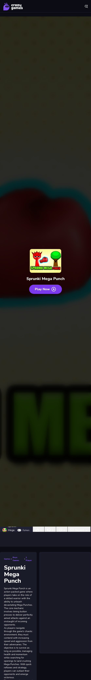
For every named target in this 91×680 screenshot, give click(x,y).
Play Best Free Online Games (13, 6)
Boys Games (16, 559)
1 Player (29, 559)
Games (7, 559)
